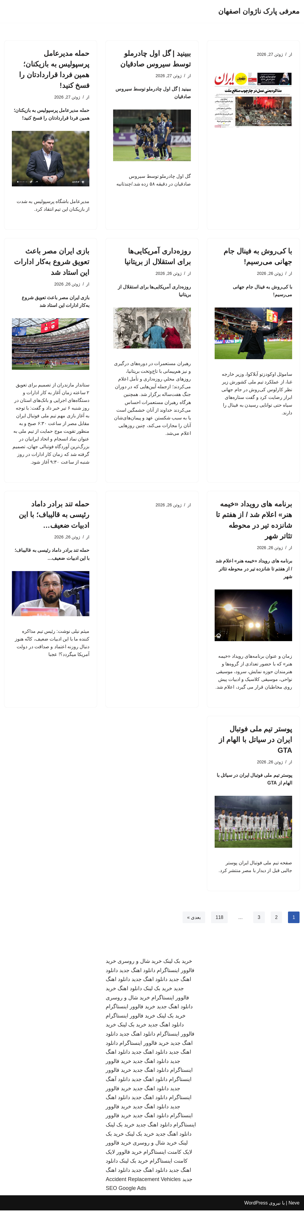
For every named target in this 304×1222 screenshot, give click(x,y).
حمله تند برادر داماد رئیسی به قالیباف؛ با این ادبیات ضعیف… (54, 521)
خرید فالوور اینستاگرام (130, 1018)
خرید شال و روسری (140, 973)
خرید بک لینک (177, 973)
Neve (294, 1214)
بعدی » (193, 928)
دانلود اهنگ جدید (137, 982)
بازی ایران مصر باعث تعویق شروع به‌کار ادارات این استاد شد (51, 263)
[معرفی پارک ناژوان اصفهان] (259, 11)
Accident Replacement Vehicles (143, 1191)
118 (219, 928)
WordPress (256, 1214)
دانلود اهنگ (130, 1000)
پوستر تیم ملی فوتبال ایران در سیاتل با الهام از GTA (255, 749)
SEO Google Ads (126, 1200)
